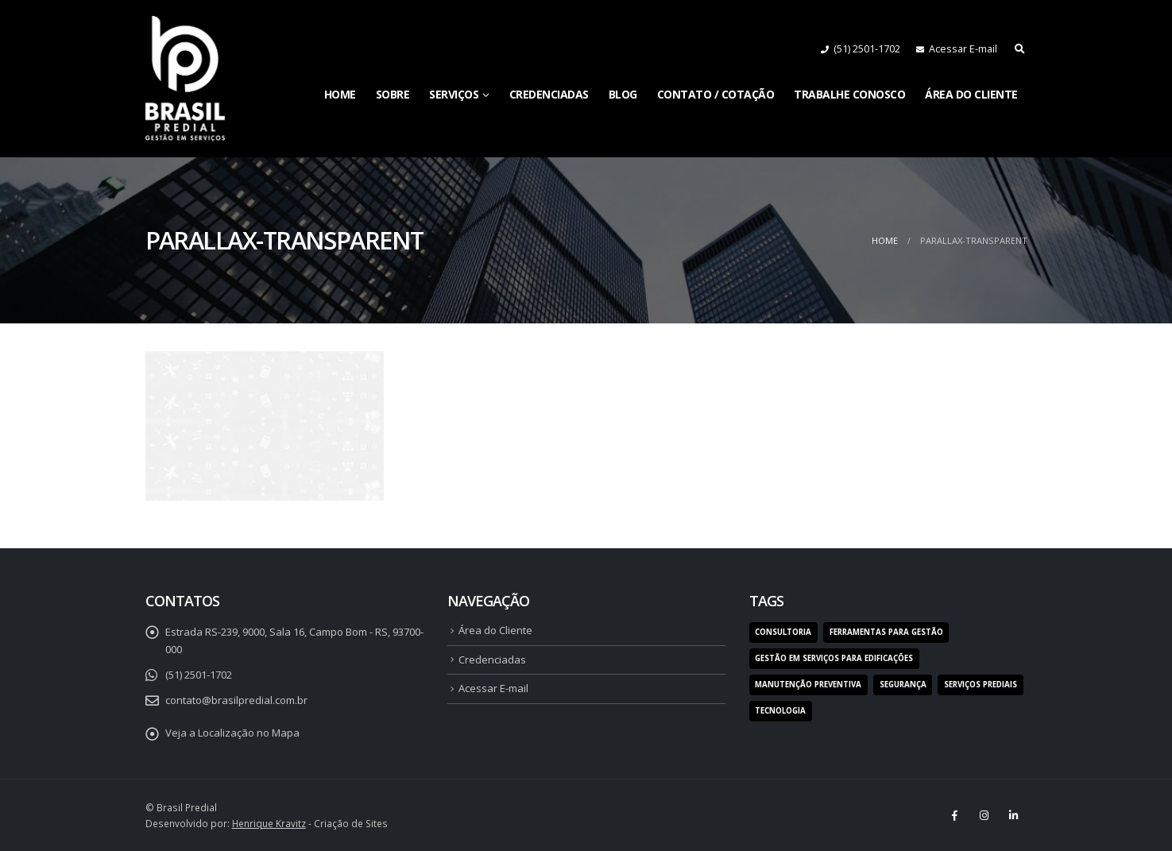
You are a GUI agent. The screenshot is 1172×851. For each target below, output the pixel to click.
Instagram (984, 815)
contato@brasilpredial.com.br (236, 700)
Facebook (955, 815)
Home (340, 94)
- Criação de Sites (310, 823)
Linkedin (1014, 815)
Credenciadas (549, 94)
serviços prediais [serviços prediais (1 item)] (980, 684)
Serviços (453, 94)
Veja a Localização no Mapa (232, 732)
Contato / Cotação (716, 94)
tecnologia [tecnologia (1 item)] (780, 711)
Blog (623, 94)
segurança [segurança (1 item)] (903, 684)
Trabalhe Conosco (849, 94)
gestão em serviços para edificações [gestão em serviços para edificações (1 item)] (834, 658)
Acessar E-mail (963, 49)
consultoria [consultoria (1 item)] (783, 632)
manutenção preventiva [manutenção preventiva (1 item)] (808, 684)
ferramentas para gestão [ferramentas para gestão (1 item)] (886, 632)
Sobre (393, 94)
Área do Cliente (971, 94)
